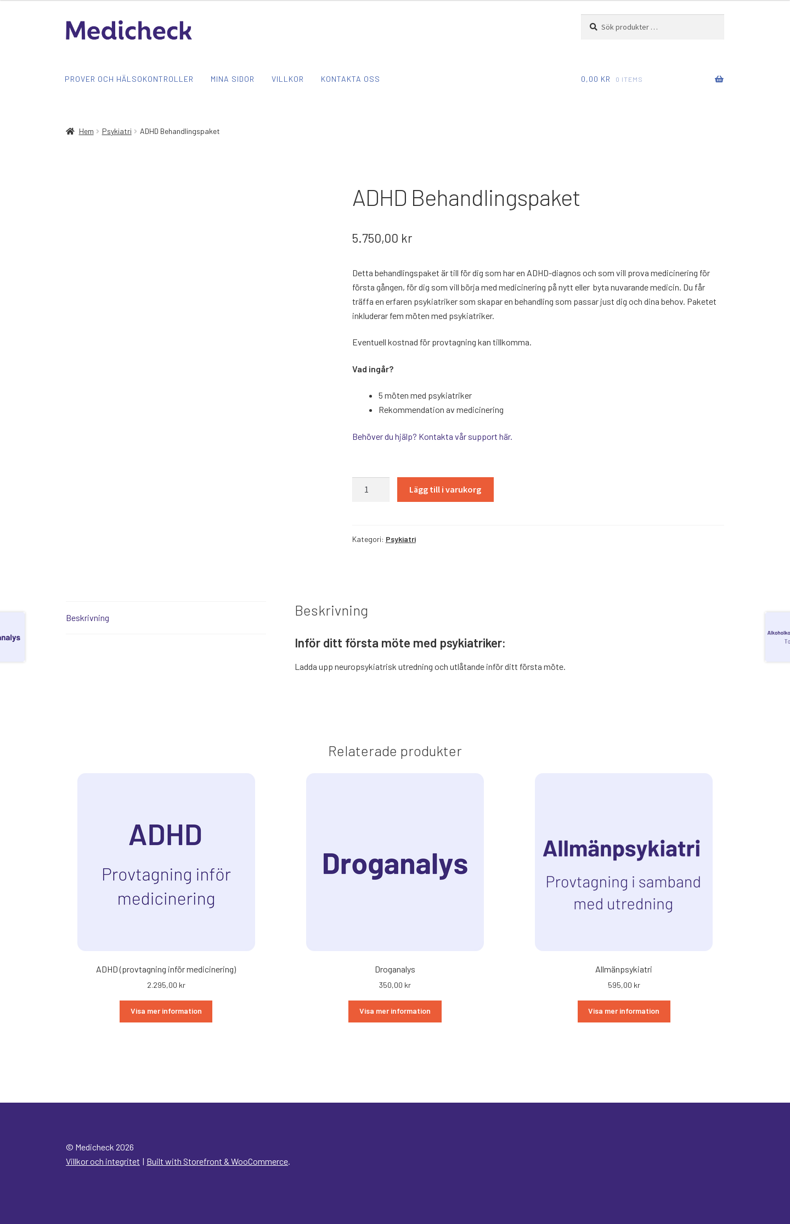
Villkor (288, 78)
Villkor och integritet (103, 1161)
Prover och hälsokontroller (129, 78)
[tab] (166, 618)
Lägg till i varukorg (445, 489)
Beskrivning (87, 617)
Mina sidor (233, 78)
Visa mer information (166, 1010)
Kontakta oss (350, 78)
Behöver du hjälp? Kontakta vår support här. (432, 436)
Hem (86, 131)
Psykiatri (117, 131)
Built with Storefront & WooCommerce (217, 1161)
